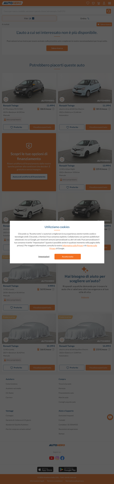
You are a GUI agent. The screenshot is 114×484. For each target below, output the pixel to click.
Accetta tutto (67, 256)
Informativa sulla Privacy (72, 245)
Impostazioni (43, 256)
